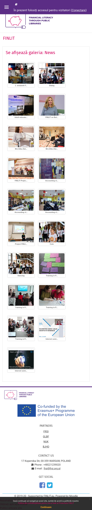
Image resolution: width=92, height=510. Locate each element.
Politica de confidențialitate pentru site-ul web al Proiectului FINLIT (46, 503)
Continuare (46, 507)
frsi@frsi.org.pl (52, 468)
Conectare (79, 10)
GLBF (46, 436)
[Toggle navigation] (87, 16)
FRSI (46, 431)
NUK (46, 441)
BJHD (46, 446)
